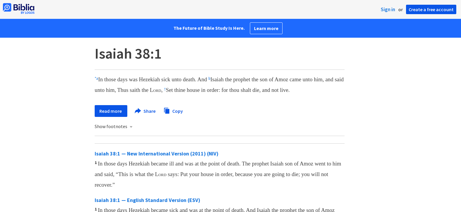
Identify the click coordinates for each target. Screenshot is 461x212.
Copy (173, 110)
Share (145, 111)
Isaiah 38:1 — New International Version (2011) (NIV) (156, 153)
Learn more (266, 28)
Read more (111, 111)
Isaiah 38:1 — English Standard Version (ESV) (147, 200)
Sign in (388, 9)
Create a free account (431, 9)
